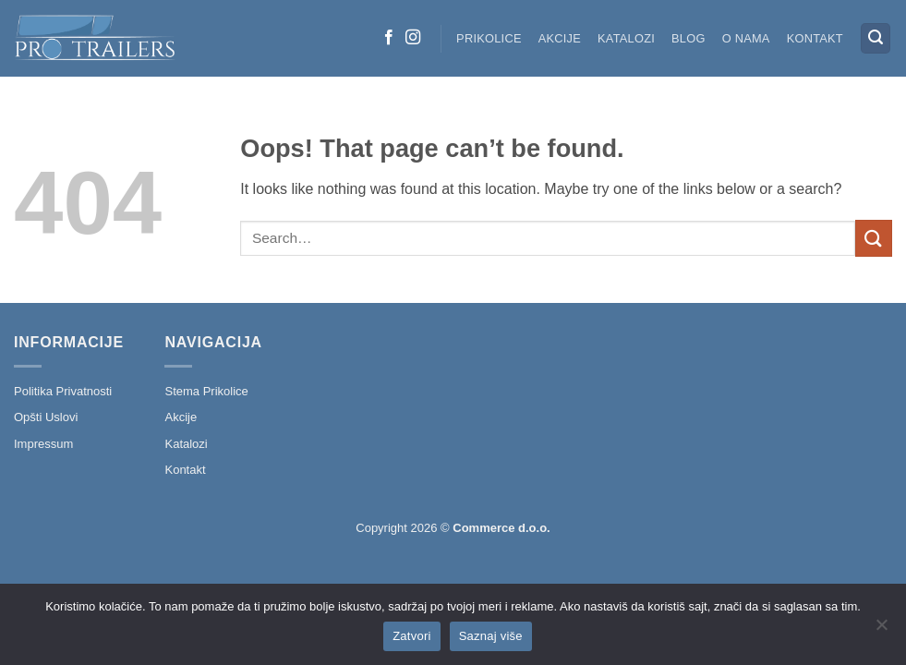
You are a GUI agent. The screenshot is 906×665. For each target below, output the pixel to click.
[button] (875, 38)
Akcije (559, 38)
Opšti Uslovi (46, 417)
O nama (746, 38)
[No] (881, 630)
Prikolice (489, 38)
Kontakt (815, 38)
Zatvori (411, 636)
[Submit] (873, 238)
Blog (688, 38)
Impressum (43, 444)
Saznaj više (491, 636)
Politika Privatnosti (63, 391)
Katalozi (626, 38)
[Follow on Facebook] (388, 38)
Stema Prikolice (206, 391)
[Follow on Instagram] (412, 38)
